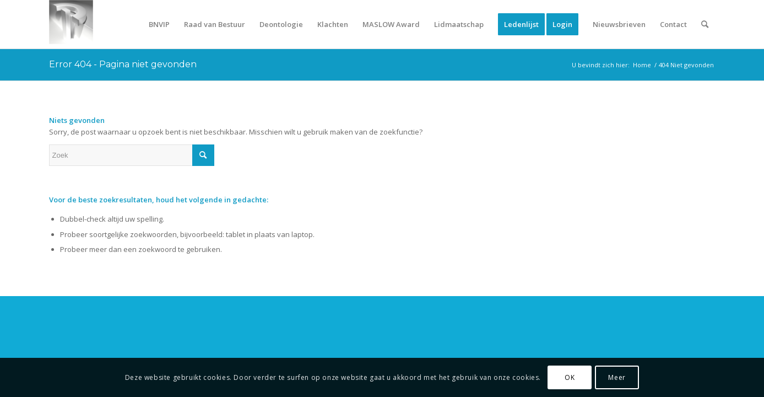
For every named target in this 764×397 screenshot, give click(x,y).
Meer (616, 377)
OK (570, 377)
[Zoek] (705, 24)
